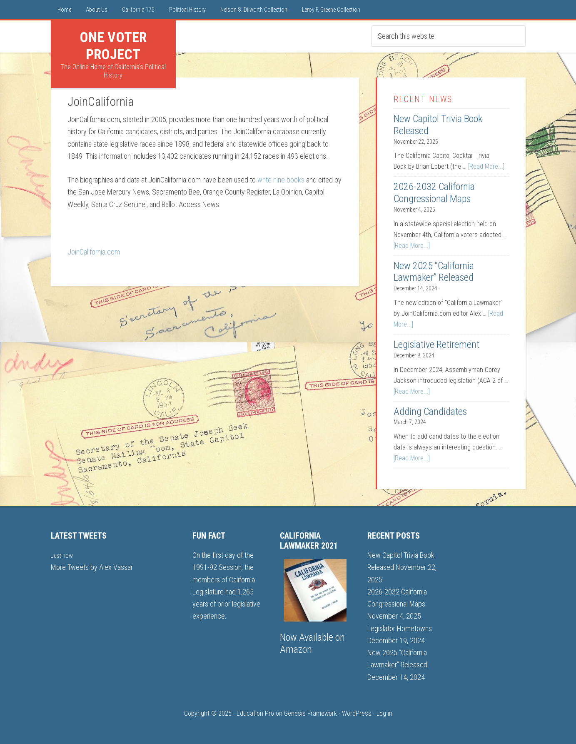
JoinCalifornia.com (93, 251)
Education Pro (255, 713)
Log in (384, 713)
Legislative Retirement (436, 344)
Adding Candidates (430, 411)
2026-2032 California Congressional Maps (434, 193)
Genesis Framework (310, 713)
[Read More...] (486, 166)
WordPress (357, 713)
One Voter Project (113, 45)
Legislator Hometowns (399, 628)
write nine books (280, 179)
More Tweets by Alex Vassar (92, 567)
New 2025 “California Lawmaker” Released (434, 272)
